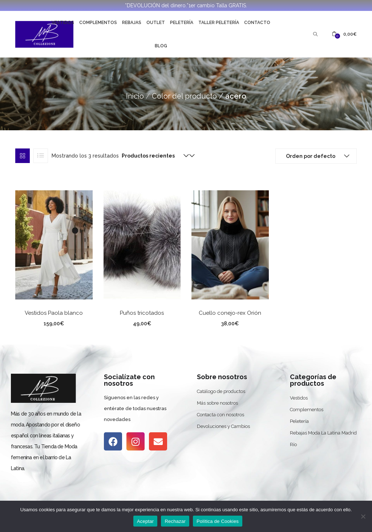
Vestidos (63, 22)
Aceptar (145, 521)
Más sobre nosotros (217, 403)
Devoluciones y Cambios (223, 426)
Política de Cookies (218, 521)
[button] (344, 34)
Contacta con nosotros (220, 414)
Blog (161, 45)
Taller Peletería (218, 22)
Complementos (98, 22)
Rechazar (175, 521)
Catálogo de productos (221, 391)
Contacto (257, 22)
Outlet (155, 22)
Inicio (135, 96)
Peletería (181, 22)
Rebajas (131, 22)
